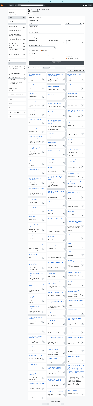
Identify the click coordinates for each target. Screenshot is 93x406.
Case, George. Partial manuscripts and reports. (36, 244)
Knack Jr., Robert (51, 320)
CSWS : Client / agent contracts (55, 245)
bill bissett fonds (17, 44)
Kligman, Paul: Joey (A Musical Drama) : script (74, 319)
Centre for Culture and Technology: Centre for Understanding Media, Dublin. (56, 178)
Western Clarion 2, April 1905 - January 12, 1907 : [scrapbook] (55, 368)
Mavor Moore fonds (17, 52)
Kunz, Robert (51, 94)
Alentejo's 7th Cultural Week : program (74, 75)
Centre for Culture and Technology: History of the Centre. (36, 284)
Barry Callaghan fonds (17, 55)
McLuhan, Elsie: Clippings (53, 86)
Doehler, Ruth (70, 122)
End (48, 55)
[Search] (30, 5)
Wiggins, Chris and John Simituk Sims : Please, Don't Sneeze (75, 111)
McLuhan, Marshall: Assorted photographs (35, 318)
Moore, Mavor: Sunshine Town (35, 101)
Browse (11, 5)
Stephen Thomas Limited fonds (17, 46)
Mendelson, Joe (32, 327)
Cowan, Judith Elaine (17, 69)
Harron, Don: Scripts (33, 128)
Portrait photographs (72, 93)
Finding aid (68, 40)
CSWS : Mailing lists (52, 167)
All (9, 24)
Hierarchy (39, 67)
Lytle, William (51, 201)
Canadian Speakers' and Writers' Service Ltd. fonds (17, 35)
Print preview (31, 67)
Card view (45, 67)
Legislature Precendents (72, 131)
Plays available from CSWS (73, 173)
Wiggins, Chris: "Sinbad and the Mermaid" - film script (36, 137)
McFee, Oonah (32, 111)
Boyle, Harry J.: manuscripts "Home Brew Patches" (56, 192)
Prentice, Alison (51, 273)
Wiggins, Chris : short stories (35, 119)
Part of (11, 21)
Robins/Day (70, 328)
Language (11, 12)
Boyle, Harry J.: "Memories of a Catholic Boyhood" (35, 263)
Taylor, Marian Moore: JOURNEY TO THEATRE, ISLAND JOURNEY (75, 148)
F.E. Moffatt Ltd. (17, 80)
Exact (76, 58)
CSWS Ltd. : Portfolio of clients (54, 103)
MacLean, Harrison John (72, 203)
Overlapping (70, 58)
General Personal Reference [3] (74, 356)
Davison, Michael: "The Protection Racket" (55, 338)
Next (69, 404)
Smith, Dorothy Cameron (73, 101)
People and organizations (16, 95)
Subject (11, 103)
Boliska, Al (69, 243)
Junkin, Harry (70, 234)
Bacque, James (32, 346)
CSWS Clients (70, 281)
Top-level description (33, 32)
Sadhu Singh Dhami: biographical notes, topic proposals (36, 147)
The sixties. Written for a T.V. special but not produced (56, 282)
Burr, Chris (31, 394)
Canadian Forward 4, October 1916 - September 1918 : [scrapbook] (56, 380)
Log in (89, 5)
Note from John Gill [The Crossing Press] (36, 225)
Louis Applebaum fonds (17, 57)
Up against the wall (52, 312)
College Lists (51, 133)
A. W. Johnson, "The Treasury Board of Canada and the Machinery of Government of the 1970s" (75, 221)
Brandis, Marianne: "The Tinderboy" (75, 300)
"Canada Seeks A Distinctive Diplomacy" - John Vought (54, 348)
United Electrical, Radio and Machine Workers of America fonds (17, 39)
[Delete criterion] (83, 23)
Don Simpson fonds (17, 50)
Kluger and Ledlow (33, 199)
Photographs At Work (72, 309)
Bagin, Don (50, 210)
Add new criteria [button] (33, 26)
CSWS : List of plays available (54, 150)
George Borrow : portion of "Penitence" (35, 75)
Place (10, 99)
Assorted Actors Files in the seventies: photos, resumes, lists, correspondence (74, 161)
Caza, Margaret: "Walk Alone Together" (73, 193)
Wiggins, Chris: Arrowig (53, 111)
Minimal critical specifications (54, 254)
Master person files (52, 358)
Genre (10, 108)
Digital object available (53, 40)
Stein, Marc (17, 91)
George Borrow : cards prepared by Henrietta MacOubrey (56, 75)
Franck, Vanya (51, 159)
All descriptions (45, 50)
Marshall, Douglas (33, 207)
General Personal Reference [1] (36, 355)
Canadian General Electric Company (17, 74)
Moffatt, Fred (17, 71)
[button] (83, 5)
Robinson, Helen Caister (53, 329)
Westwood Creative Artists (17, 86)
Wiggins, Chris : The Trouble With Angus (36, 159)
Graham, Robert (32, 216)
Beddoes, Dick (51, 236)
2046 (65, 404)
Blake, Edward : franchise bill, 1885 (55, 391)
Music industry (70, 252)
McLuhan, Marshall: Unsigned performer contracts (74, 290)
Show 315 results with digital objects (76, 70)
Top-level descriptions (35, 50)
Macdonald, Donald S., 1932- (17, 66)
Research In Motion (17, 89)
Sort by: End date (69, 67)
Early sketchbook (32, 84)
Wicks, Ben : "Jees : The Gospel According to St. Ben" (35, 337)
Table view (52, 67)
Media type (12, 116)
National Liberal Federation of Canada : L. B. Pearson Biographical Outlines (56, 122)
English (17, 18)
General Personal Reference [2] (55, 218)
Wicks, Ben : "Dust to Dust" (54, 228)
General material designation (35, 45)
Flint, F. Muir (70, 139)
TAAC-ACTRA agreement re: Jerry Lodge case (36, 274)
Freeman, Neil (70, 211)
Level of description (14, 112)
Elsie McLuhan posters (72, 84)
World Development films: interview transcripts (56, 302)
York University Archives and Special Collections (17, 82)
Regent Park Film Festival (17, 78)
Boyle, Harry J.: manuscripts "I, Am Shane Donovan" (36, 178)
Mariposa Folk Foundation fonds (17, 31)
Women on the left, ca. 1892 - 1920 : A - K (36, 384)
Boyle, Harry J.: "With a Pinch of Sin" (75, 272)
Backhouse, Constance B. (73, 390)
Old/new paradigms (33, 254)
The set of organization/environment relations (75, 261)
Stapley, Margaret (33, 93)
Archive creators (13, 61)
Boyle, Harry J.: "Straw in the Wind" (55, 292)
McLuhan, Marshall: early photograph (34, 307)
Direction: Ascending (79, 67)
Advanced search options (35, 17)
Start (30, 55)
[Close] (91, 1)
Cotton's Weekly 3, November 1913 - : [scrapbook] (37, 373)
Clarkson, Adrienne (71, 348)
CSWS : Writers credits (34, 169)
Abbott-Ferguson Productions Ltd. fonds (17, 27)
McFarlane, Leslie (52, 142)
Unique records (17, 15)
